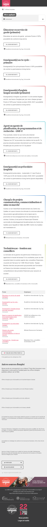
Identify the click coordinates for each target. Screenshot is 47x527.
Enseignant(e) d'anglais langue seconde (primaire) (16, 91)
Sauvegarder (9, 467)
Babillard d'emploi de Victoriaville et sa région (6, 4)
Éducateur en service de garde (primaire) (15, 31)
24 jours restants (11, 279)
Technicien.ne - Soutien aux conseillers (17, 250)
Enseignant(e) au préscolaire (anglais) (17, 168)
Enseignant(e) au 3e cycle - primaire (16, 61)
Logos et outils (23, 521)
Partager (8, 462)
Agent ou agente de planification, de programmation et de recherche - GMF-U (22, 128)
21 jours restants (11, 151)
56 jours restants (11, 44)
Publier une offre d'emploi (13, 353)
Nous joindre (23, 518)
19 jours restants (11, 233)
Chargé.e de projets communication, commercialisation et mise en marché (22, 202)
